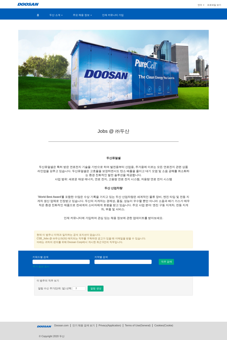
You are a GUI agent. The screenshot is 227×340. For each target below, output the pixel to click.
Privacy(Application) (110, 325)
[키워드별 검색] (61, 262)
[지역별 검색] (123, 262)
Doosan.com (61, 325)
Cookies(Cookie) (163, 325)
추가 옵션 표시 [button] (41, 266)
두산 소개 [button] (56, 15)
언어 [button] (201, 5)
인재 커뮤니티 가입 (113, 15)
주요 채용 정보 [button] (82, 15)
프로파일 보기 (214, 5)
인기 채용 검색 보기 (83, 325)
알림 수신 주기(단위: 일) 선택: (55, 288)
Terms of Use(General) (138, 325)
